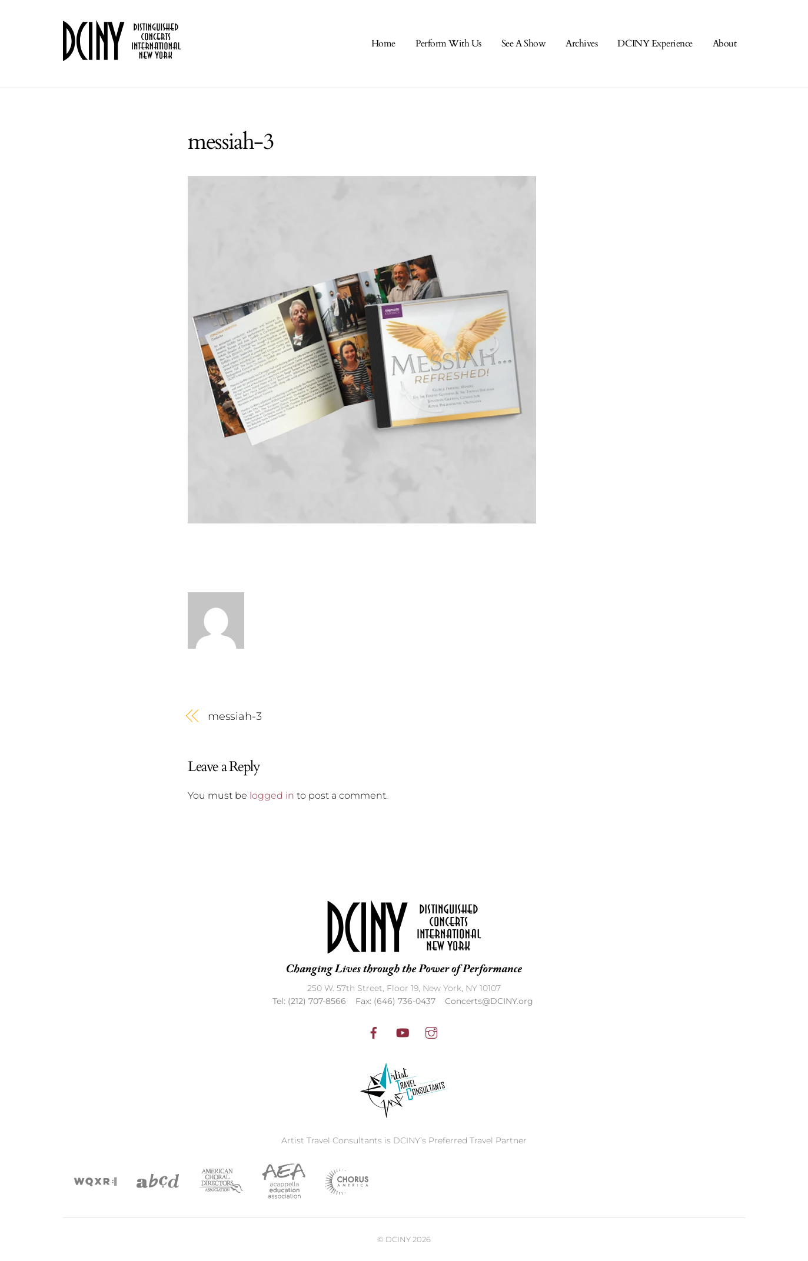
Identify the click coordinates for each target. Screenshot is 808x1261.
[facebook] (373, 1031)
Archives (581, 43)
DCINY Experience (654, 43)
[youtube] (402, 1031)
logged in (272, 795)
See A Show (523, 43)
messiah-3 (235, 716)
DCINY (398, 1239)
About (725, 43)
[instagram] (431, 1031)
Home (383, 43)
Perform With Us (448, 43)
